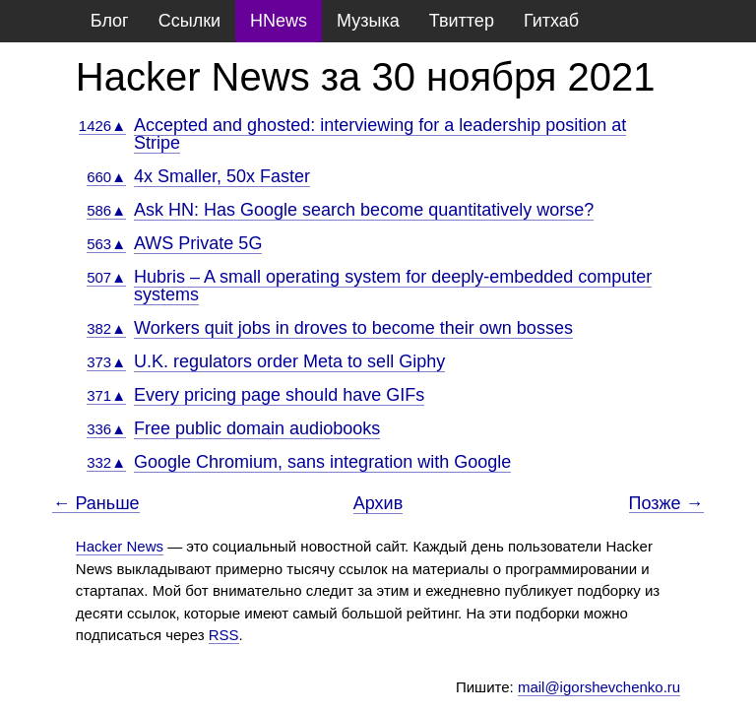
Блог (110, 21)
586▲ (106, 210)
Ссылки (189, 21)
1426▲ (102, 125)
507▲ (106, 277)
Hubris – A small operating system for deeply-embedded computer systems (393, 285)
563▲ (106, 243)
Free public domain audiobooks (257, 428)
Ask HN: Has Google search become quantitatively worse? (364, 210)
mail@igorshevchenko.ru (599, 687)
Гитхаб (551, 21)
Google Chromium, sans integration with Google (322, 462)
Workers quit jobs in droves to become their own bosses (353, 328)
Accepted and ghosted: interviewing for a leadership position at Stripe (380, 134)
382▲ (106, 328)
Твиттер (461, 21)
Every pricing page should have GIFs (279, 395)
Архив (378, 503)
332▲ (106, 462)
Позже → (666, 503)
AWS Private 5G (198, 243)
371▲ (106, 395)
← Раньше (95, 503)
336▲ (106, 429)
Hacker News (119, 546)
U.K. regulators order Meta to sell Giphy (289, 361)
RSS (224, 634)
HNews (278, 21)
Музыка (368, 21)
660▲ (106, 176)
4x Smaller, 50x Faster (222, 176)
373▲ (106, 362)
